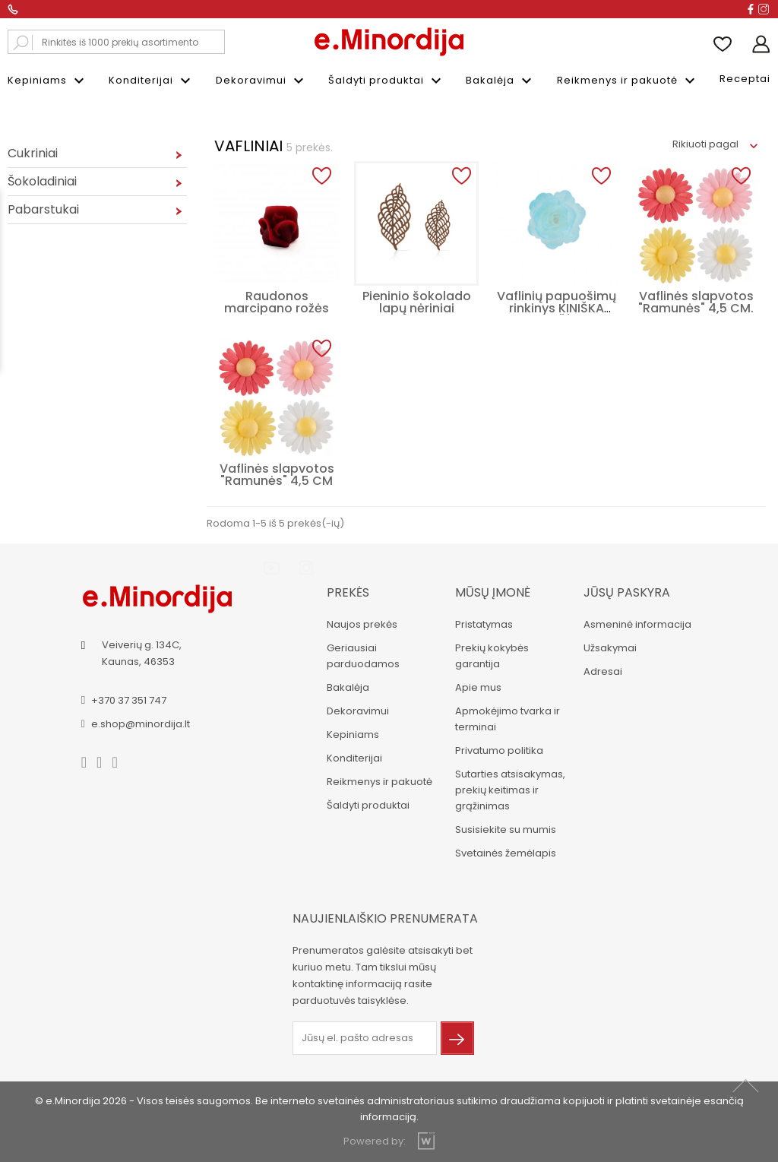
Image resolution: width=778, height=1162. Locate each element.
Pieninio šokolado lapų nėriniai (416, 302)
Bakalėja (501, 80)
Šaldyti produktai (386, 80)
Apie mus (478, 687)
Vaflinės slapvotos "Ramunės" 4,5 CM (277, 474)
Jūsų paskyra (627, 592)
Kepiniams (48, 80)
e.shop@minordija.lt (140, 724)
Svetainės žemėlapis (505, 853)
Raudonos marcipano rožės (276, 302)
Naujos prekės (362, 624)
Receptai (744, 78)
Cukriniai (33, 153)
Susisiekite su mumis (505, 829)
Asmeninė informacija (637, 624)
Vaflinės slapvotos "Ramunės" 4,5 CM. (696, 302)
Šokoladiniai (42, 181)
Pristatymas (484, 624)
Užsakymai (610, 648)
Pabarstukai (43, 209)
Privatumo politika (499, 750)
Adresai (603, 671)
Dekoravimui (262, 80)
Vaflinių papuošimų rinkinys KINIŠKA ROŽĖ (556, 308)
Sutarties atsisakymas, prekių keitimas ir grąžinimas (510, 790)
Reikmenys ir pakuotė (628, 80)
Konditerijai (151, 80)
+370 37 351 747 (128, 700)
